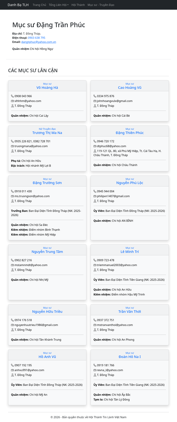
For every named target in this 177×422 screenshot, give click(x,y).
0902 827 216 (23, 260)
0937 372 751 (105, 320)
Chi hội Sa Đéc (39, 225)
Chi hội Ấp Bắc (121, 395)
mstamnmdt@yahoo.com (31, 265)
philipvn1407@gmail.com (113, 196)
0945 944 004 (105, 191)
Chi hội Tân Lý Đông (117, 399)
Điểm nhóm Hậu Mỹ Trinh (128, 294)
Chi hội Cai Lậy (39, 116)
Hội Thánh (78, 5)
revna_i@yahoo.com (110, 370)
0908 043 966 (23, 96)
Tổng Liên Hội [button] (58, 5)
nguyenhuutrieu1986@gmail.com (36, 325)
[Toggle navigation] (10, 12)
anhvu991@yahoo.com (29, 370)
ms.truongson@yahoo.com (32, 196)
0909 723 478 (105, 260)
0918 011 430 (23, 191)
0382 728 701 (41, 141)
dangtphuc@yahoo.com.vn (38, 42)
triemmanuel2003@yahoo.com (117, 265)
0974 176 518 (23, 320)
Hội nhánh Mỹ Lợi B (38, 166)
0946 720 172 (105, 141)
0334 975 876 (105, 96)
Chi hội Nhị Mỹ (39, 280)
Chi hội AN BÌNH (122, 221)
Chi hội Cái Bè (121, 116)
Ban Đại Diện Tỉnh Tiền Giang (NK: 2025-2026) (134, 280)
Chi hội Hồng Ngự (41, 49)
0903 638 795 (36, 38)
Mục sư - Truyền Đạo (101, 5)
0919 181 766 (105, 365)
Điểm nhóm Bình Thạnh (44, 230)
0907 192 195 (23, 365)
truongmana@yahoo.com (31, 146)
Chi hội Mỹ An (38, 395)
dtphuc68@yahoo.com (111, 146)
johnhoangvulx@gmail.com (115, 101)
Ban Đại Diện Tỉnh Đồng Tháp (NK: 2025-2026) (135, 211)
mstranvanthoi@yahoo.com (115, 325)
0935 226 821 (23, 141)
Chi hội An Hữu (31, 161)
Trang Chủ (39, 5)
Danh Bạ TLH (18, 4)
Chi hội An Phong (123, 340)
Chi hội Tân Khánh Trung (45, 340)
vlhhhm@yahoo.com (28, 101)
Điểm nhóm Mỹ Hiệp (42, 234)
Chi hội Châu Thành (124, 165)
